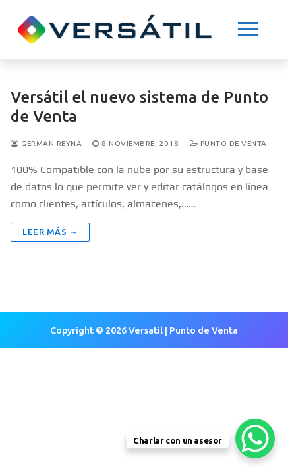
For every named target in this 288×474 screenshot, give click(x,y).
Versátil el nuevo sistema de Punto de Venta (139, 106)
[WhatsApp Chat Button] (255, 438)
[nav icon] (248, 29)
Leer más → (50, 231)
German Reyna (46, 143)
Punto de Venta (228, 143)
